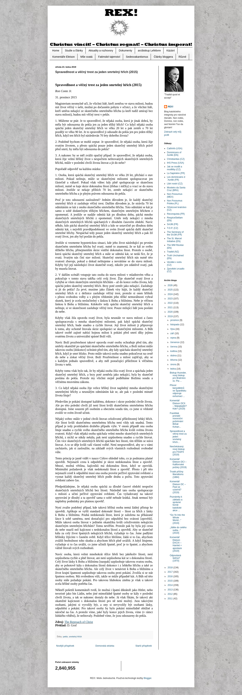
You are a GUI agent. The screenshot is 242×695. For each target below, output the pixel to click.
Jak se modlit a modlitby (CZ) (174, 168)
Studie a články (74, 50)
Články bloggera (163, 56)
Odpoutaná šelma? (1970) (175, 558)
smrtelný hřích (75, 636)
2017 (170, 572)
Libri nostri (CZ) (175, 183)
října (172, 329)
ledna (173, 368)
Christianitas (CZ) (176, 159)
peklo (65, 636)
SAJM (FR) (172, 224)
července (175, 342)
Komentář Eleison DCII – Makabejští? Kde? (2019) (178, 404)
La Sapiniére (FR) (176, 173)
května (174, 351)
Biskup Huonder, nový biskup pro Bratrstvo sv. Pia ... (178, 376)
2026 (170, 285)
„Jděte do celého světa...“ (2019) (178, 530)
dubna (173, 355)
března (174, 360)
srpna (173, 337)
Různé (182, 56)
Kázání (170, 50)
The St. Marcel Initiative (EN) (174, 239)
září (172, 333)
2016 (170, 576)
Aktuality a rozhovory (100, 50)
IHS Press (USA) (175, 163)
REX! (170, 106)
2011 (170, 598)
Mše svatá (86, 56)
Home (55, 50)
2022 (170, 303)
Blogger (147, 678)
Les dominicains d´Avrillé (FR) (176, 178)
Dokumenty (125, 50)
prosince (175, 320)
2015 (170, 580)
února (173, 364)
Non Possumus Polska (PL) (174, 202)
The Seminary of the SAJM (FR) (175, 233)
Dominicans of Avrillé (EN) (174, 153)
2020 (170, 312)
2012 (170, 594)
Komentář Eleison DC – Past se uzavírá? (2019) (178, 487)
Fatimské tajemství (109, 56)
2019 (170, 316)
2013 (170, 589)
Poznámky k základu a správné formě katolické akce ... (176, 503)
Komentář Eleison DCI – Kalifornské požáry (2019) (178, 463)
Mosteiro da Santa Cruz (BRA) (176, 189)
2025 (170, 289)
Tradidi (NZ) (173, 251)
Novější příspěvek (65, 646)
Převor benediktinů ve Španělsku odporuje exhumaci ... (178, 391)
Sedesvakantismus (137, 56)
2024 (170, 294)
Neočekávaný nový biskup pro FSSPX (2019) (177, 450)
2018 (170, 567)
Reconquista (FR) (176, 214)
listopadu (175, 324)
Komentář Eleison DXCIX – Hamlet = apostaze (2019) (176, 544)
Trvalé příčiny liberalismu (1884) (176, 474)
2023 (170, 298)
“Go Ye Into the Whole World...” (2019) (177, 519)
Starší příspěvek (143, 646)
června (174, 346)
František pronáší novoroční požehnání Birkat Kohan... (176, 420)
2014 (170, 585)
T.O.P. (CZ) (172, 228)
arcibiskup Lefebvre (149, 50)
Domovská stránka (104, 646)
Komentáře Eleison (63, 56)
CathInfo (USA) (174, 148)
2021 (170, 307)
